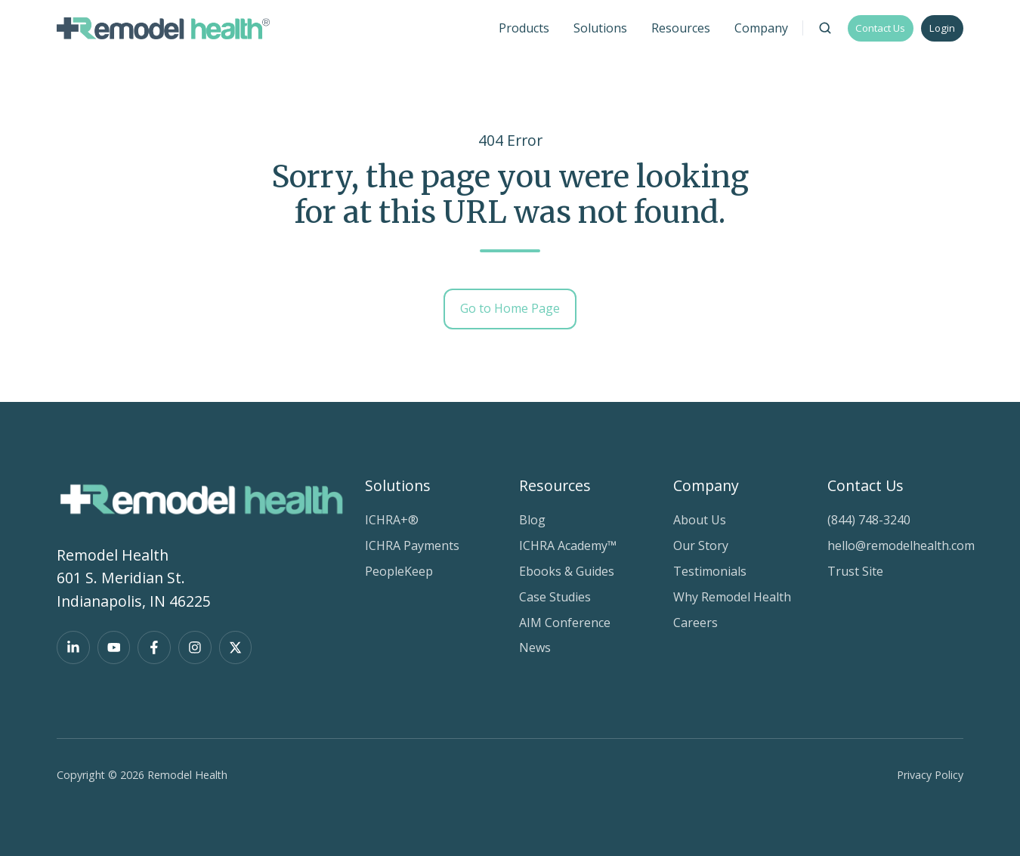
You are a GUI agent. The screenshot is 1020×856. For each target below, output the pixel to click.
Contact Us (880, 28)
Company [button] (761, 28)
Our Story (700, 545)
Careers (695, 622)
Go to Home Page (510, 308)
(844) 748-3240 (868, 519)
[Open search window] (825, 28)
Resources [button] (680, 28)
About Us (699, 519)
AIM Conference (564, 622)
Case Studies (555, 597)
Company (706, 485)
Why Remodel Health (732, 597)
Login (942, 28)
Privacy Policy (930, 775)
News (535, 647)
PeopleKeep (399, 571)
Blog (532, 519)
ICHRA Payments (412, 545)
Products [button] (524, 28)
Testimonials (709, 571)
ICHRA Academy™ (568, 545)
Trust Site (855, 571)
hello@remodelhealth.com (901, 545)
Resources (555, 485)
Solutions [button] (600, 28)
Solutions (398, 485)
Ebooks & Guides (566, 571)
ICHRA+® (392, 519)
